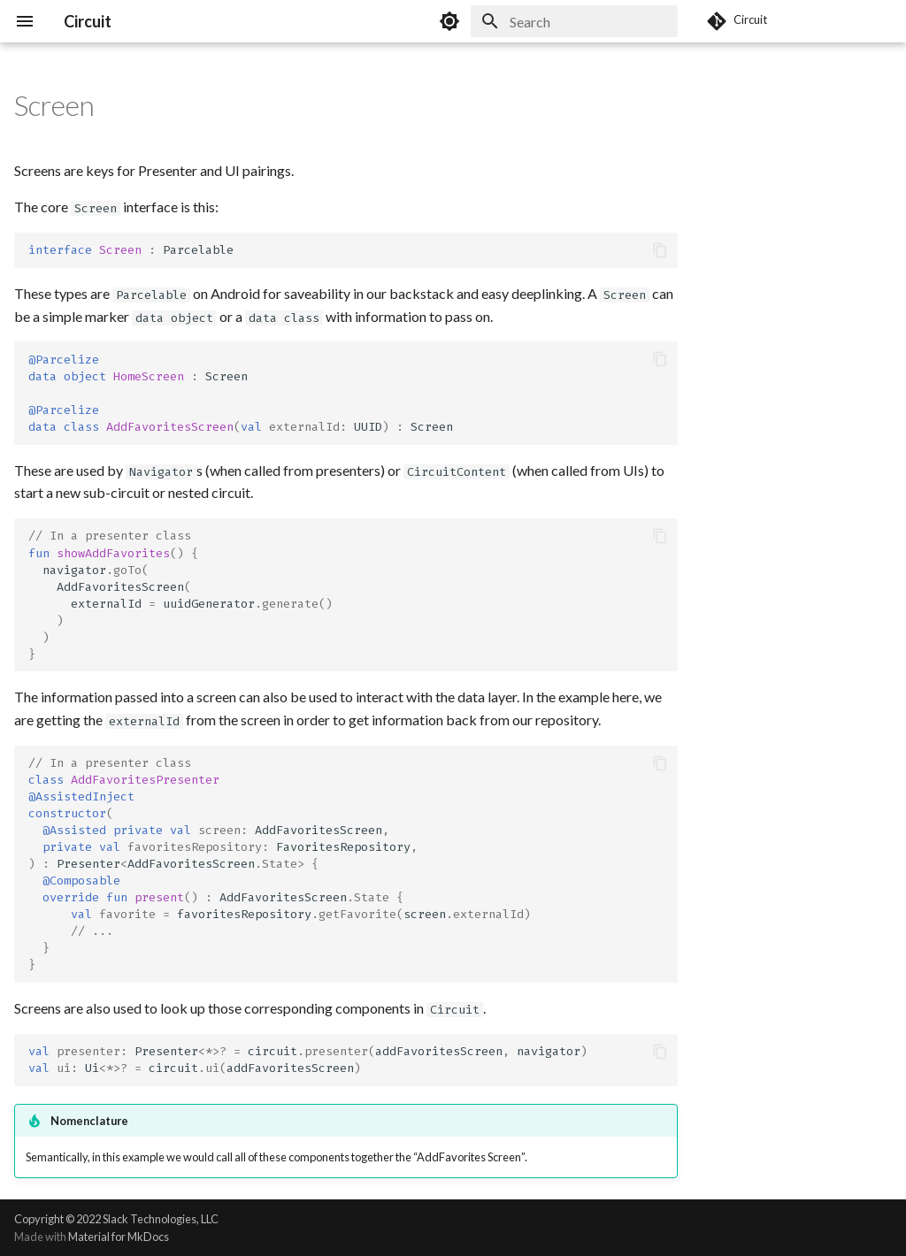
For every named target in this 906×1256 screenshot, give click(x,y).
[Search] (574, 21)
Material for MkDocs (118, 1236)
